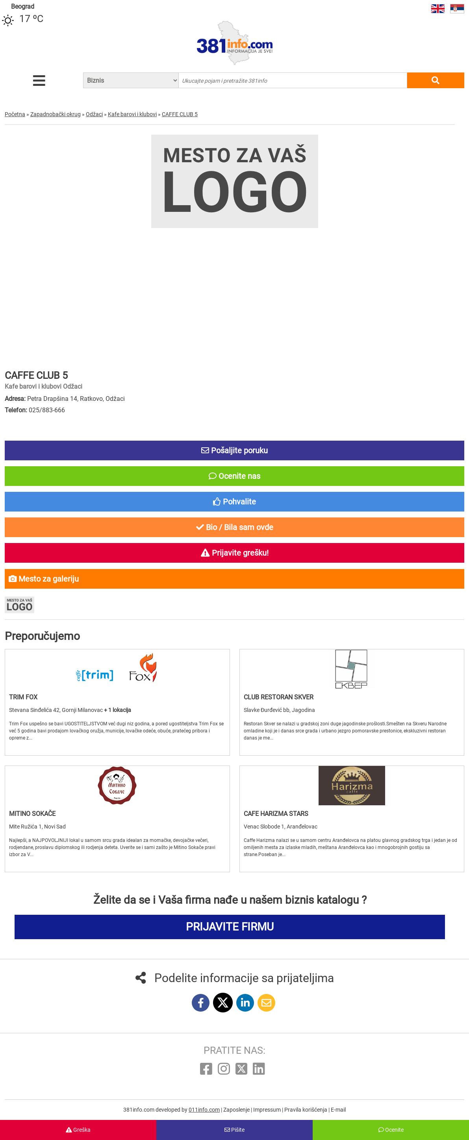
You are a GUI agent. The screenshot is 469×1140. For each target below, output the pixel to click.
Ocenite (391, 1130)
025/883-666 (47, 410)
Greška (78, 1130)
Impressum (267, 1110)
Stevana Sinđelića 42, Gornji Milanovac (56, 710)
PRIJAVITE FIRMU (230, 926)
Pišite (234, 1130)
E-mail (338, 1110)
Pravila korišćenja (306, 1110)
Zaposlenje (237, 1110)
